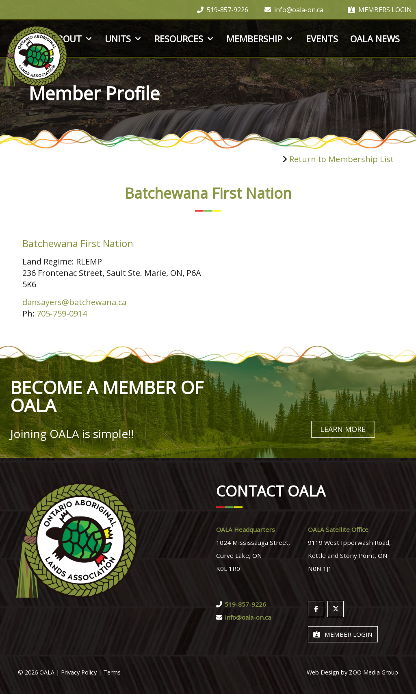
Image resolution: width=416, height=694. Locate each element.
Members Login (380, 9)
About (72, 38)
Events (322, 39)
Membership (260, 38)
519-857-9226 (222, 9)
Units (123, 38)
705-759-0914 (62, 313)
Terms (112, 672)
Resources (184, 38)
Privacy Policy (79, 672)
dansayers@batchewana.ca (74, 302)
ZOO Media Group (373, 672)
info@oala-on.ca (293, 9)
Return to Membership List (341, 159)
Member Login (343, 634)
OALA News (375, 39)
